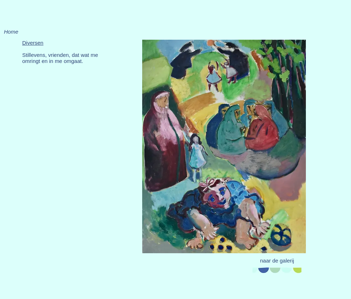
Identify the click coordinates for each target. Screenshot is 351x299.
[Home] (11, 31)
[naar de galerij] (277, 260)
